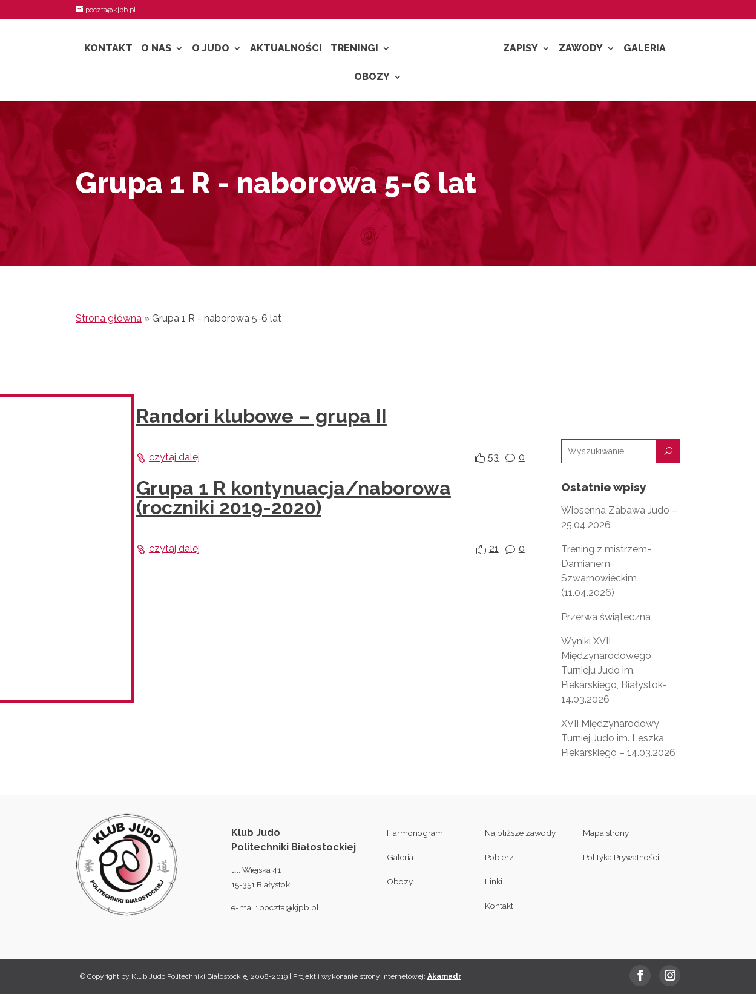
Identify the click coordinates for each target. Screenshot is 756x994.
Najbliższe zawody (520, 833)
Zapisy (520, 49)
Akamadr (444, 976)
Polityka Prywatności (621, 857)
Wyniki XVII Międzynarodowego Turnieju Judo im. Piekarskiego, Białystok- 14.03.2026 (613, 670)
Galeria (644, 49)
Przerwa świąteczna (606, 617)
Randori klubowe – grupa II (261, 416)
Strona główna (109, 318)
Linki (493, 881)
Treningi (354, 49)
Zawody (581, 49)
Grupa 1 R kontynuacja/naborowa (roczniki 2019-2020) (293, 498)
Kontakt (108, 49)
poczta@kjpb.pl (289, 907)
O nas (156, 49)
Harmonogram (415, 833)
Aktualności (286, 49)
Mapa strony (606, 833)
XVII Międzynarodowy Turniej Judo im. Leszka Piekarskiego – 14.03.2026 (618, 738)
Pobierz (499, 857)
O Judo (210, 49)
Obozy (372, 77)
